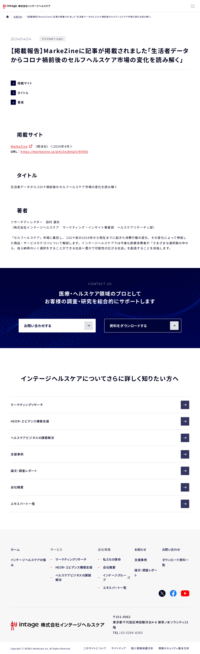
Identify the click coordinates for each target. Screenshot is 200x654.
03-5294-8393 (132, 632)
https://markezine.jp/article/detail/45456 (54, 152)
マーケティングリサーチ (100, 405)
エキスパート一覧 (100, 504)
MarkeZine (19, 146)
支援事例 (100, 454)
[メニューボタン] (192, 6)
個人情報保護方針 (142, 648)
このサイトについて (95, 648)
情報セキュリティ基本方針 (174, 648)
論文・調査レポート (100, 471)
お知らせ (17, 16)
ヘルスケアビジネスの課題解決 (100, 438)
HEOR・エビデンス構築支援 (100, 421)
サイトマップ (118, 648)
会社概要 (100, 487)
